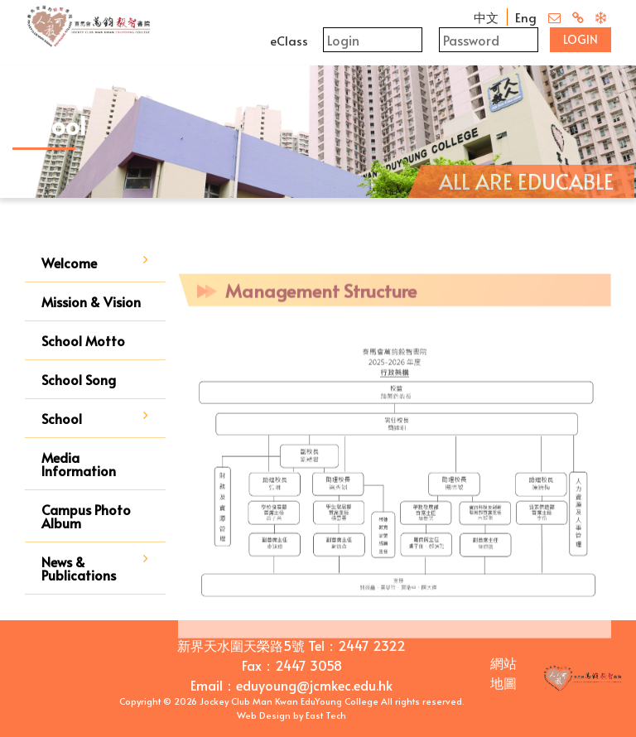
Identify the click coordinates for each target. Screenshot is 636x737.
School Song (78, 379)
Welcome (69, 262)
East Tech (326, 715)
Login (580, 39)
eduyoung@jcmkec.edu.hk (314, 685)
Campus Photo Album (86, 516)
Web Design (264, 715)
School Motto (83, 340)
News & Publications (78, 568)
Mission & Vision (91, 301)
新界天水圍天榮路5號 (241, 645)
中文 (486, 17)
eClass (289, 40)
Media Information (78, 463)
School (61, 418)
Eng (526, 17)
